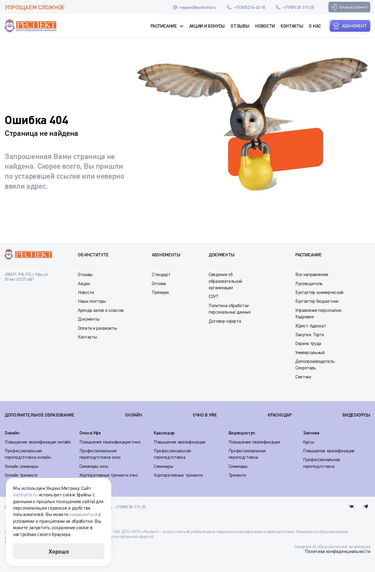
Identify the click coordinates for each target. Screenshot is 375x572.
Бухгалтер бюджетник (317, 301)
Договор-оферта (225, 321)
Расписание (164, 25)
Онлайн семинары (21, 466)
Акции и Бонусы (207, 25)
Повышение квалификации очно (110, 441)
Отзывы (240, 25)
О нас (315, 25)
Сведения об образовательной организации (225, 281)
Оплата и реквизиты (97, 328)
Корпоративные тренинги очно (108, 475)
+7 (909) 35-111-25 (298, 7)
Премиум (160, 292)
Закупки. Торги (309, 334)
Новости (265, 25)
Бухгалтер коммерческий (319, 292)
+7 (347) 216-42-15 (249, 7)
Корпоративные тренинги (178, 475)
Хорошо (59, 551)
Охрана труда (308, 343)
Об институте (93, 254)
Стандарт (161, 274)
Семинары (163, 466)
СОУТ (214, 296)
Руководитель (309, 283)
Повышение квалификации (179, 441)
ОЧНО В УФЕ (205, 414)
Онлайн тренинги (21, 475)
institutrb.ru (25, 494)
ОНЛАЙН (133, 414)
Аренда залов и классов (101, 310)
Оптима (159, 283)
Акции (83, 283)
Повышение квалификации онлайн (38, 441)
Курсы (308, 441)
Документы (89, 318)
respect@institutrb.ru (198, 7)
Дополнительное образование (39, 414)
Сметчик (303, 376)
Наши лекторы (92, 301)
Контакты (292, 25)
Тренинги (237, 475)
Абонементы (166, 254)
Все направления (311, 274)
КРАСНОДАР (280, 414)
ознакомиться (83, 514)
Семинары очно (93, 466)
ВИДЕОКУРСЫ (356, 414)
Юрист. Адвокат (310, 325)
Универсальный (310, 352)
